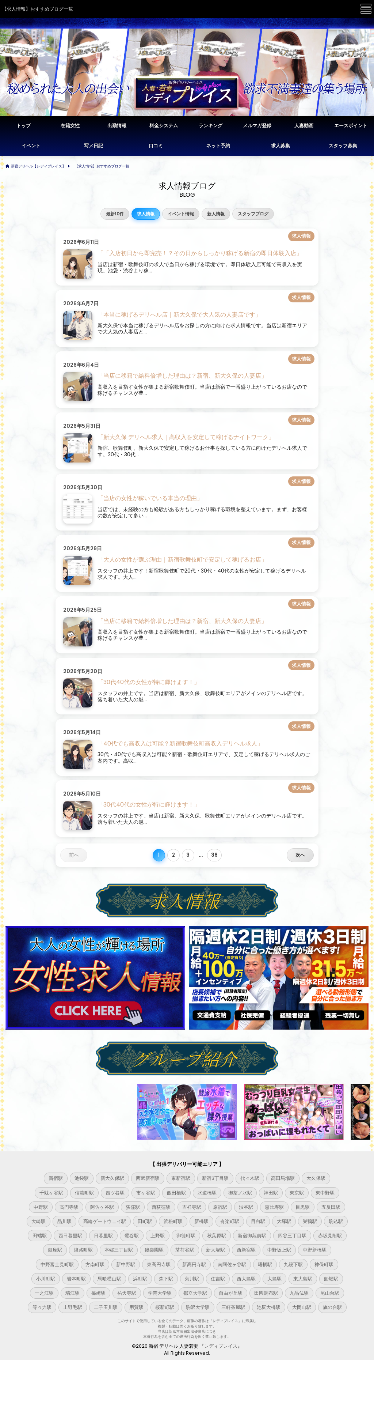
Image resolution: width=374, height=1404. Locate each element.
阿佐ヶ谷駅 (102, 1207)
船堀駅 (331, 1279)
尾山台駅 (329, 1293)
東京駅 (297, 1193)
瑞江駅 (72, 1293)
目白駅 (258, 1221)
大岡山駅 (301, 1307)
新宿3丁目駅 (215, 1178)
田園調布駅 (266, 1293)
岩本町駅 (76, 1279)
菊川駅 (192, 1279)
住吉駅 (218, 1279)
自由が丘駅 (231, 1293)
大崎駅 (38, 1221)
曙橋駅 (265, 1264)
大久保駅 (315, 1178)
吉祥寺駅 (191, 1207)
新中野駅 (125, 1264)
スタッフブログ (253, 214)
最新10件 (115, 214)
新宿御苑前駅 (252, 1236)
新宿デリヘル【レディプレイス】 (38, 166)
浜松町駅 (173, 1221)
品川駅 (64, 1221)
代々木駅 (249, 1178)
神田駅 (271, 1193)
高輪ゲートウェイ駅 (104, 1221)
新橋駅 (201, 1221)
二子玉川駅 (106, 1307)
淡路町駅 (83, 1250)
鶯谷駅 (132, 1236)
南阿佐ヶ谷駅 (232, 1264)
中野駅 (41, 1207)
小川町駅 (45, 1279)
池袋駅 (82, 1178)
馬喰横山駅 (109, 1279)
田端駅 (40, 1236)
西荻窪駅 (161, 1207)
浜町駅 (140, 1279)
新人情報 (216, 214)
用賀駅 (136, 1307)
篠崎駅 (98, 1293)
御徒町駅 (185, 1236)
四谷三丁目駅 (292, 1236)
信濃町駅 (84, 1193)
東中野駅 (325, 1193)
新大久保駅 (112, 1178)
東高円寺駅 (159, 1264)
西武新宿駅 (148, 1178)
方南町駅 (94, 1264)
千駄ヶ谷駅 (51, 1193)
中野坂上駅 (279, 1250)
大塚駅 (284, 1221)
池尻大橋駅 (268, 1307)
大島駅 (274, 1279)
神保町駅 (323, 1264)
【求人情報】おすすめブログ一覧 (102, 166)
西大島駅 (246, 1279)
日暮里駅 (103, 1236)
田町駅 (145, 1221)
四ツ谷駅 (115, 1193)
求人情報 (145, 214)
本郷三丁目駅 (118, 1250)
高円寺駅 (69, 1207)
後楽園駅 (154, 1250)
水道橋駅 (207, 1193)
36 (214, 855)
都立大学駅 (195, 1293)
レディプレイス (220, 1346)
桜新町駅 (164, 1307)
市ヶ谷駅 (145, 1193)
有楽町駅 (229, 1221)
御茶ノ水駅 (240, 1193)
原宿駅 (220, 1207)
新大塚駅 (215, 1250)
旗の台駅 (332, 1307)
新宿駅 (56, 1178)
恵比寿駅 (274, 1207)
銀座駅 (55, 1250)
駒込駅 (336, 1221)
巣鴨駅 (310, 1221)
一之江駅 (44, 1293)
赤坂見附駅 (330, 1236)
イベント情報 (181, 214)
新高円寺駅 (194, 1264)
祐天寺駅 (126, 1293)
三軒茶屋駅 (233, 1307)
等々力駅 (42, 1307)
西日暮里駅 (70, 1236)
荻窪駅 (133, 1207)
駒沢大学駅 (198, 1307)
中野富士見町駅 (57, 1264)
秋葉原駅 (216, 1236)
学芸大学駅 (160, 1293)
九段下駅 (293, 1264)
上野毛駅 (72, 1307)
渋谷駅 (246, 1207)
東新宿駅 (180, 1178)
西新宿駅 (246, 1250)
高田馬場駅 (283, 1178)
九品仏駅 (299, 1293)
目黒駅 (302, 1207)
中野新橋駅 (315, 1250)
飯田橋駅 (176, 1193)
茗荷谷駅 (184, 1250)
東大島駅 (302, 1279)
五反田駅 (330, 1207)
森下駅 (166, 1279)
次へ (300, 855)
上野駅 (157, 1236)
